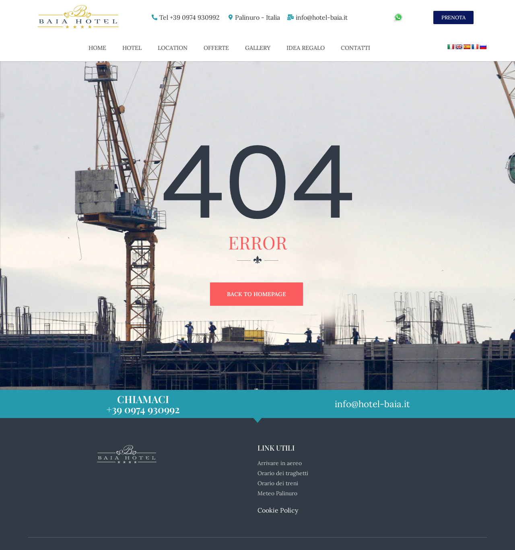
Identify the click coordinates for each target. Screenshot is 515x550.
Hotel (132, 47)
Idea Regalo (305, 47)
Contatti (355, 47)
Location (172, 47)
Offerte (216, 47)
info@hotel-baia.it (321, 17)
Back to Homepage (256, 294)
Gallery (257, 47)
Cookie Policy (278, 498)
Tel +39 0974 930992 (187, 17)
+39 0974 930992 (143, 397)
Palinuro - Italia (255, 17)
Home (97, 47)
